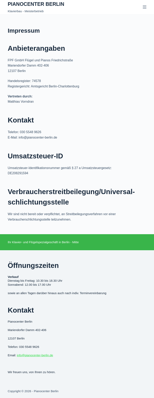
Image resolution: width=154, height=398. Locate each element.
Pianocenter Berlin (36, 4)
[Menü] (144, 7)
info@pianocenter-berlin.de (35, 355)
